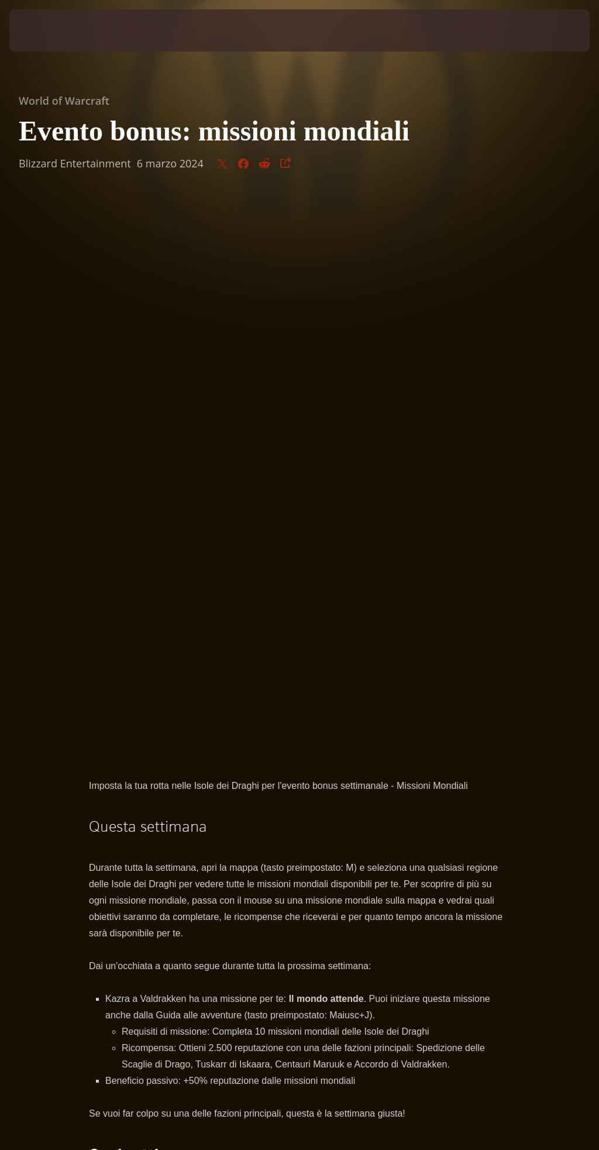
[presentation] (44, 30)
